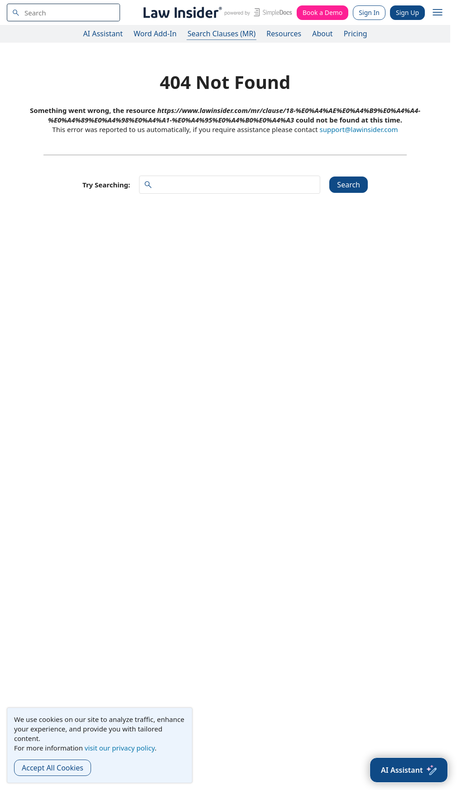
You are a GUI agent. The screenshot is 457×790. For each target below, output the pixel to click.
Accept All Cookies (52, 768)
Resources (283, 34)
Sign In (369, 12)
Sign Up (407, 12)
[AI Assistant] (409, 770)
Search (348, 185)
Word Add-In (155, 34)
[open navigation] (437, 13)
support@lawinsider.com (358, 129)
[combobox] (63, 12)
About (322, 34)
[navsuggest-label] (63, 12)
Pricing (355, 34)
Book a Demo (322, 12)
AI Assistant (103, 34)
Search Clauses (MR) (221, 34)
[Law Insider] (216, 12)
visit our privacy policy (120, 747)
